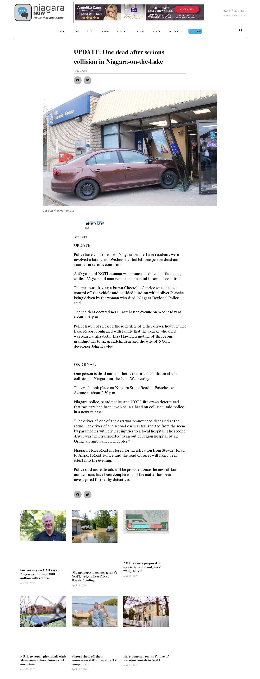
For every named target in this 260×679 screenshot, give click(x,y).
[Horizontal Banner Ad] (139, 12)
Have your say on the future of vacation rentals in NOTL (146, 658)
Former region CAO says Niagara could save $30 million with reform (38, 574)
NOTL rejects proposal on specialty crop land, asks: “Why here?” (142, 567)
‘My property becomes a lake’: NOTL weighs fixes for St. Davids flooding (94, 576)
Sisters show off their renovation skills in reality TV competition (94, 660)
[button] (241, 31)
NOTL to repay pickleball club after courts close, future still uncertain (43, 660)
